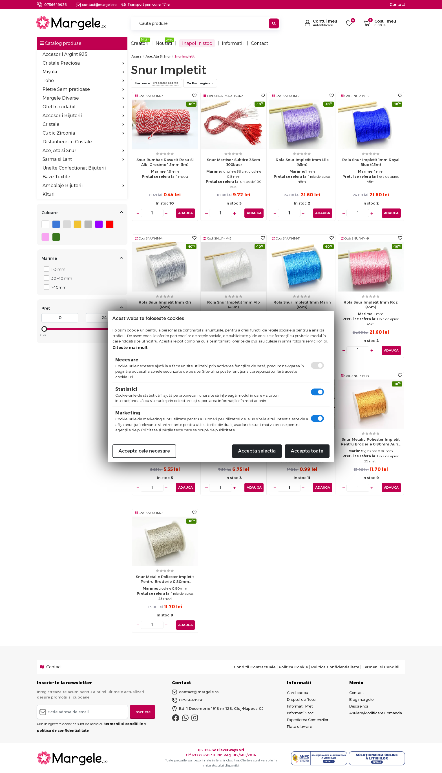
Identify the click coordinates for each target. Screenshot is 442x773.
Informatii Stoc (300, 712)
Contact (397, 4)
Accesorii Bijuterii (83, 115)
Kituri (49, 194)
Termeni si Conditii (381, 666)
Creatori (140, 43)
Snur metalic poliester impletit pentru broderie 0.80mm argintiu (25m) (165, 580)
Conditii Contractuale (254, 666)
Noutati (164, 43)
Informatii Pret (300, 705)
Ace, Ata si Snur (83, 150)
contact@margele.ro (96, 5)
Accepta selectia (257, 451)
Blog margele (361, 699)
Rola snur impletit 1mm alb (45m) (233, 304)
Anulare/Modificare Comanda (375, 712)
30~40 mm (60, 278)
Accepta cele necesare (144, 451)
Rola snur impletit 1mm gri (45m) (165, 304)
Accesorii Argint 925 (65, 54)
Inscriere (142, 711)
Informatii (233, 43)
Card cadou (297, 692)
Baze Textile (56, 176)
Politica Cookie (293, 666)
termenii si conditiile (123, 723)
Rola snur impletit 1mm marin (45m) (302, 304)
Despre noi (358, 705)
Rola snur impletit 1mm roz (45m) (371, 304)
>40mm (57, 287)
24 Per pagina (199, 83)
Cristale (83, 124)
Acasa (136, 56)
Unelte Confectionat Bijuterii (74, 168)
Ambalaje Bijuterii (83, 185)
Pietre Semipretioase (83, 89)
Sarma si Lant (83, 159)
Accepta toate (307, 451)
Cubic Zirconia (83, 133)
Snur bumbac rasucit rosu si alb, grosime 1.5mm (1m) (165, 162)
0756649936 (55, 5)
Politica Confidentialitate (335, 666)
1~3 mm (56, 269)
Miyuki (83, 71)
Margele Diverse (83, 98)
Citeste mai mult (130, 347)
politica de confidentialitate (63, 730)
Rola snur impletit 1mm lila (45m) (302, 162)
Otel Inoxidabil (83, 106)
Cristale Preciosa (83, 63)
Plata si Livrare (299, 726)
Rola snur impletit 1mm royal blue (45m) (370, 162)
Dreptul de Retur (302, 699)
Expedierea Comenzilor (307, 719)
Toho (83, 80)
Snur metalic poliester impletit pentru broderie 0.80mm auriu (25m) (371, 443)
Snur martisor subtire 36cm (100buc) (233, 162)
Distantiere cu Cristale (67, 141)
